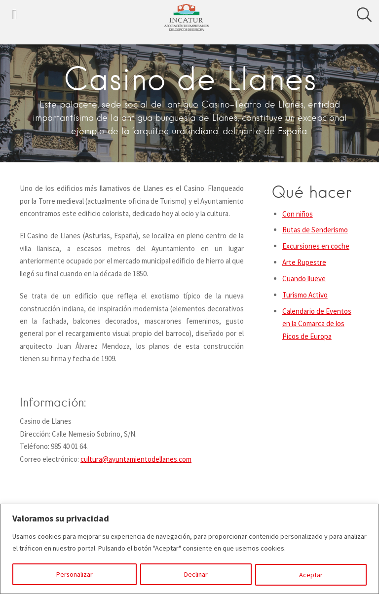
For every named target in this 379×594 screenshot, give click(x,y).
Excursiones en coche (315, 246)
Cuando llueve (304, 278)
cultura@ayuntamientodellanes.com (135, 459)
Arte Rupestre (304, 262)
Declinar (196, 574)
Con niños (297, 214)
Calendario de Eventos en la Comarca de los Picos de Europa (316, 323)
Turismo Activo (305, 294)
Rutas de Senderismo (315, 229)
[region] (189, 549)
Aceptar (311, 574)
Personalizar (74, 574)
